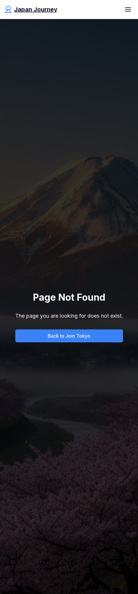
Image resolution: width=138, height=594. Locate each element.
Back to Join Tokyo (69, 336)
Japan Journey (35, 9)
